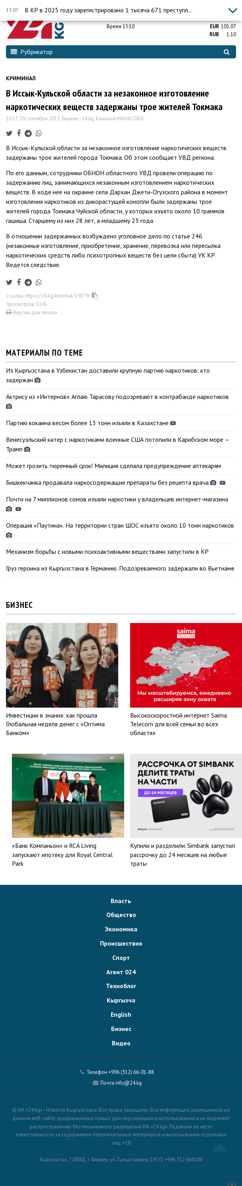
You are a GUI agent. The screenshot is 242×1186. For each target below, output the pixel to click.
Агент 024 (121, 972)
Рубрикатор (32, 52)
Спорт (121, 958)
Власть (121, 901)
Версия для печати (31, 312)
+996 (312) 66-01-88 (131, 1072)
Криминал (21, 78)
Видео (121, 1043)
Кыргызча (121, 1000)
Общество (121, 915)
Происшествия (121, 943)
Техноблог (121, 986)
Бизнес (121, 1029)
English (121, 1014)
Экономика (121, 929)
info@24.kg (128, 1083)
